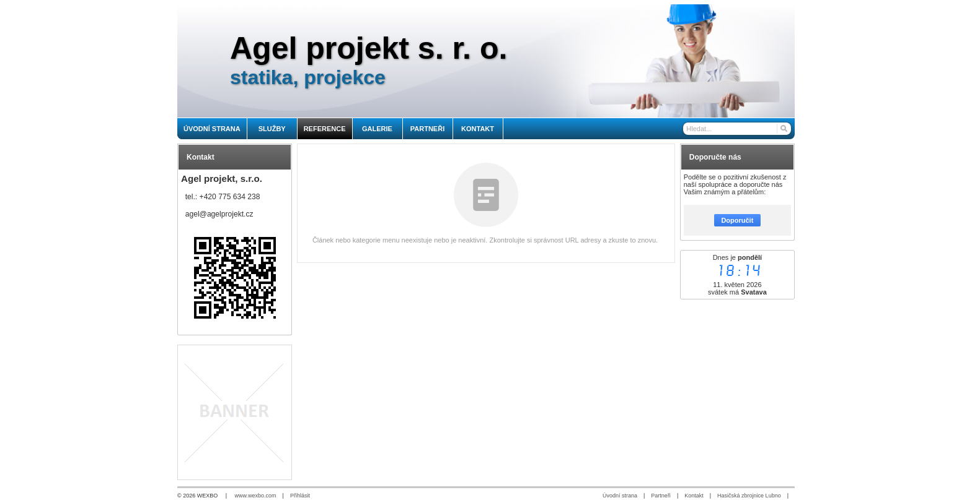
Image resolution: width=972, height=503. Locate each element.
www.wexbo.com (255, 495)
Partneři (661, 495)
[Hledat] (783, 128)
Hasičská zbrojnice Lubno (749, 495)
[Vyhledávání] (737, 129)
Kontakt (694, 495)
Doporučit (737, 220)
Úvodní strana (620, 495)
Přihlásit (300, 495)
